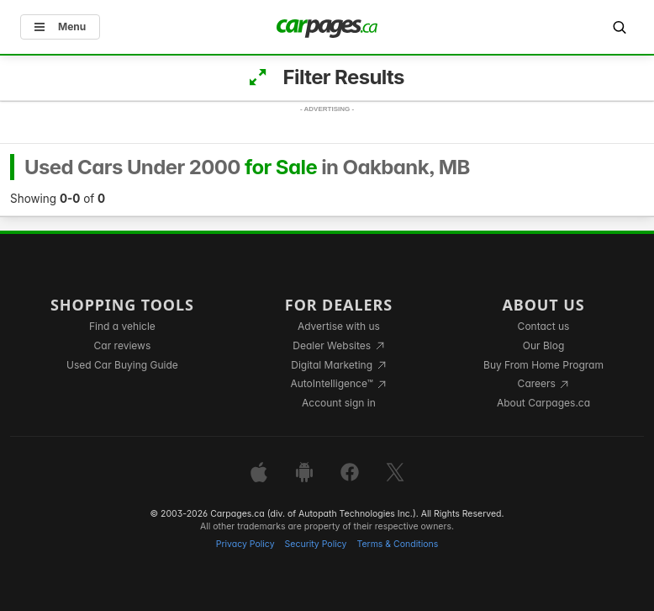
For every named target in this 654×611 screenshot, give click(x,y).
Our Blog (543, 345)
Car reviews (122, 345)
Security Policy (316, 544)
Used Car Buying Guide (122, 365)
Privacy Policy (245, 544)
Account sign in (339, 402)
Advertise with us (339, 326)
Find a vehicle (122, 326)
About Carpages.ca (543, 402)
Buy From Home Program (543, 365)
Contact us (544, 326)
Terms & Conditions (397, 544)
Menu (60, 26)
